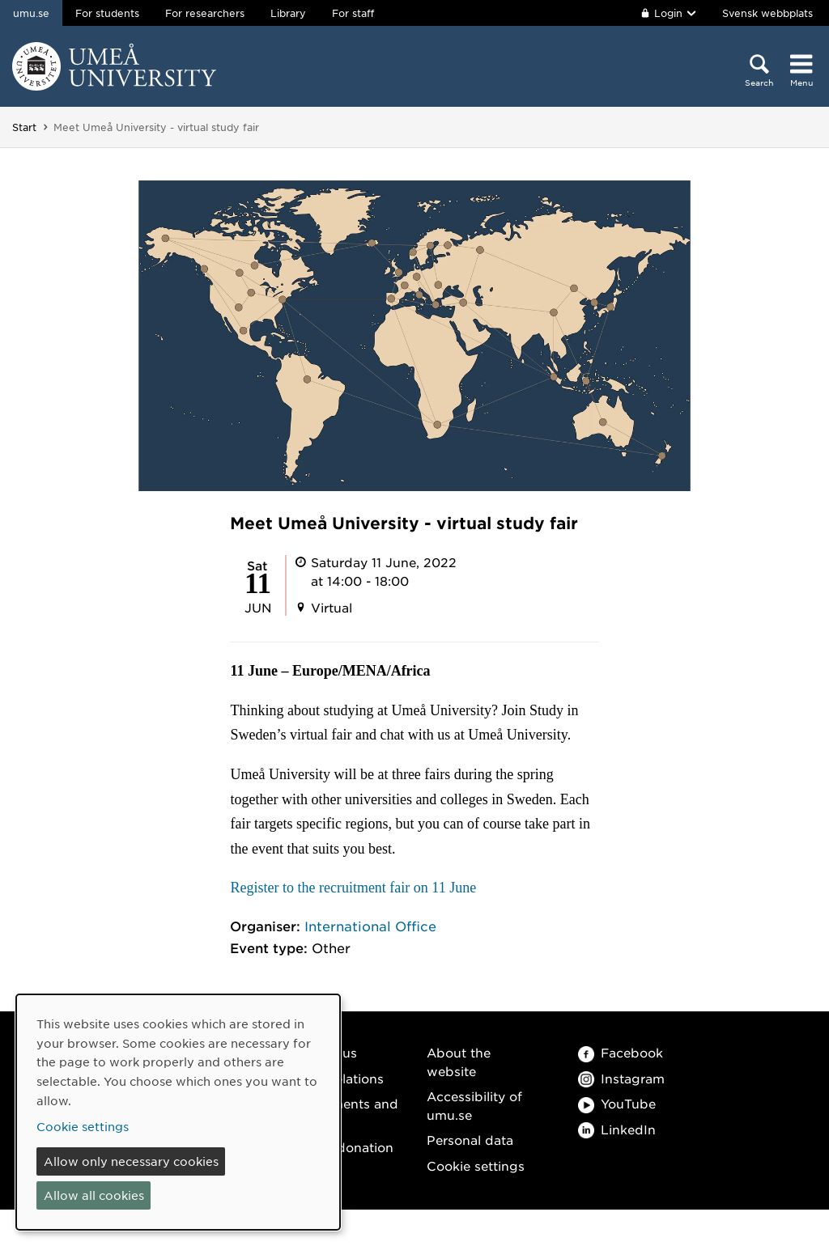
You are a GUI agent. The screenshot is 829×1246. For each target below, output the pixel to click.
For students (107, 12)
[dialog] (178, 1112)
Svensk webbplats (767, 12)
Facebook (620, 1052)
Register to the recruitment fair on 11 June (354, 887)
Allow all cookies (94, 1195)
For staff (353, 12)
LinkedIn (617, 1129)
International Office (370, 926)
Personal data (470, 1139)
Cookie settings (476, 1165)
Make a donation (340, 1147)
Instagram (621, 1078)
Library (288, 12)
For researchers (204, 12)
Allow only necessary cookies (131, 1161)
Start (24, 127)
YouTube (617, 1103)
